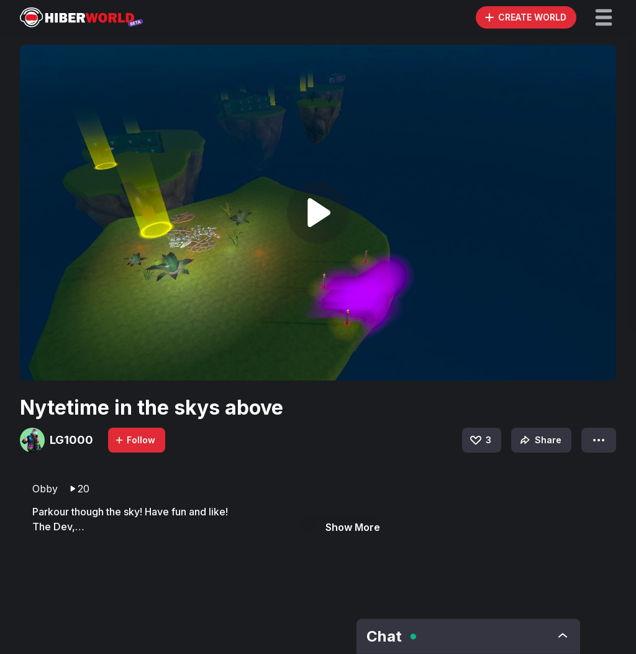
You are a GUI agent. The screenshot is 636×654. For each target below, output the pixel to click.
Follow (134, 440)
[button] (603, 17)
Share (539, 440)
